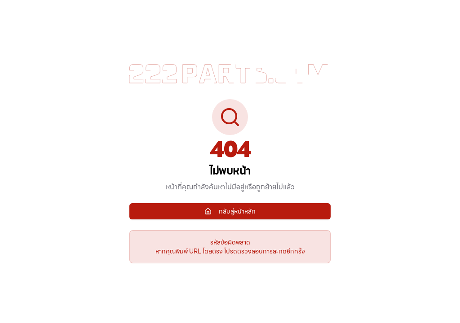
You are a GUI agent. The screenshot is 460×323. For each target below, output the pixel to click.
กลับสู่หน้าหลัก (230, 211)
